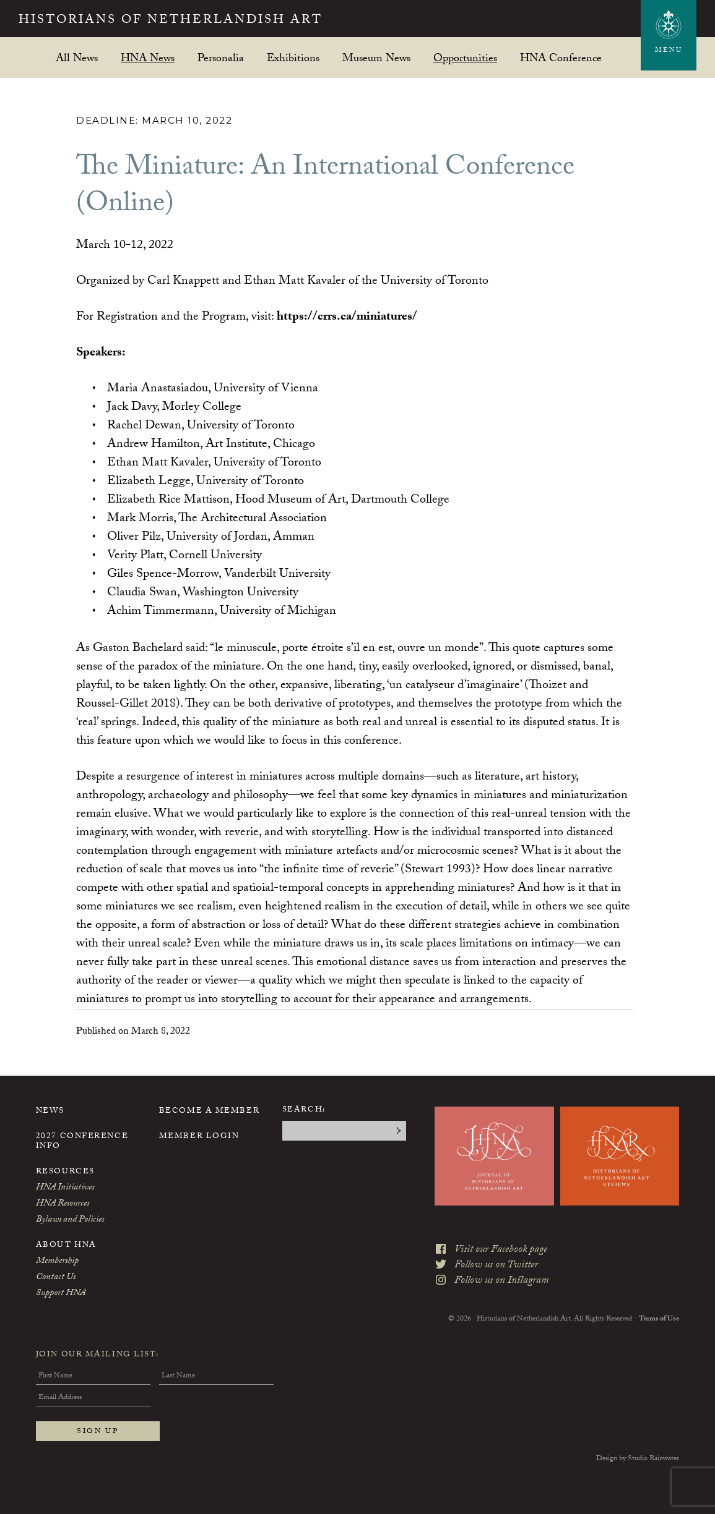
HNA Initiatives (65, 1188)
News (50, 1111)
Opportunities (465, 58)
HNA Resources (62, 1204)
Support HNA (60, 1294)
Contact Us (56, 1278)
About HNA (66, 1245)
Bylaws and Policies (70, 1220)
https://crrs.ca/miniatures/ (347, 317)
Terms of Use (659, 1319)
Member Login (199, 1137)
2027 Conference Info (82, 1142)
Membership (57, 1262)
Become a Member (209, 1111)
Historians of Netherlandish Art (171, 21)
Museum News (376, 58)
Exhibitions (293, 58)
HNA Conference (561, 58)
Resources (65, 1172)
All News (77, 58)
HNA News (148, 58)
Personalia (220, 58)
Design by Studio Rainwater (637, 1459)
